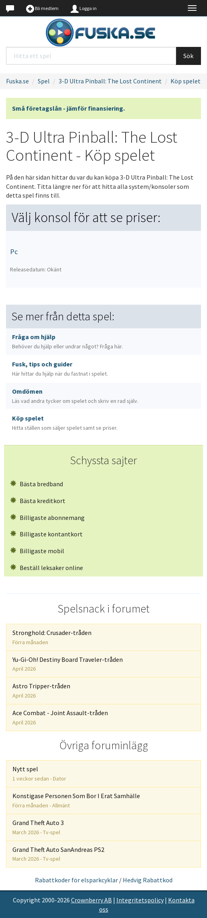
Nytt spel (39, 773)
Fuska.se (17, 81)
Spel (44, 81)
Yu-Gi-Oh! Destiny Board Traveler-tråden (67, 664)
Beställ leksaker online (46, 568)
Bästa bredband (36, 484)
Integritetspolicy (140, 900)
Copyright (27, 900)
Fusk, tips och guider (60, 368)
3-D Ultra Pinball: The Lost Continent (110, 81)
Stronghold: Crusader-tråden (51, 637)
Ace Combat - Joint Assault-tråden (60, 717)
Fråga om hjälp (67, 341)
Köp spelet (185, 81)
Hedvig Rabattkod (147, 880)
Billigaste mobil (37, 551)
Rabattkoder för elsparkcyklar (76, 880)
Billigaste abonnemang (47, 518)
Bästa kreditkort (37, 501)
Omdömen (75, 395)
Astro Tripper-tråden (41, 690)
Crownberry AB (91, 900)
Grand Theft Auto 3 (38, 827)
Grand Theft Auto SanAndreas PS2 (58, 854)
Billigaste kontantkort (46, 534)
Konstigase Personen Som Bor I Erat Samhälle (76, 800)
